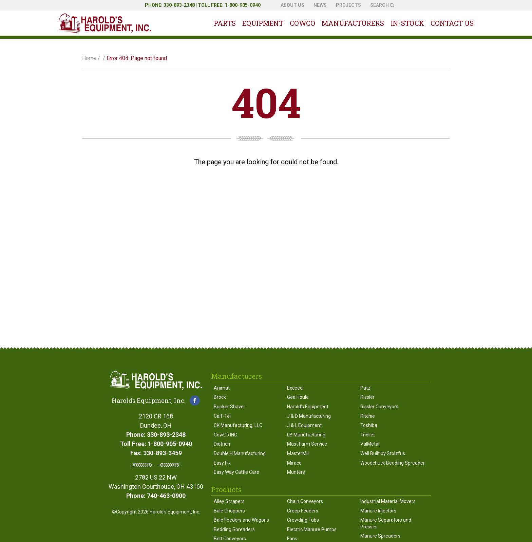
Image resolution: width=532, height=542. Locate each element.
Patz (365, 388)
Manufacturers (353, 23)
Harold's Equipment (307, 406)
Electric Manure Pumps (312, 529)
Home (89, 58)
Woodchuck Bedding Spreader (392, 463)
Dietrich (222, 444)
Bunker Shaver (229, 406)
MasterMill (298, 453)
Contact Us (452, 23)
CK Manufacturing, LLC (238, 425)
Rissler (367, 397)
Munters (296, 472)
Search (382, 5)
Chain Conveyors (305, 501)
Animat (222, 388)
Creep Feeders (302, 510)
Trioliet (367, 434)
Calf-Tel (222, 416)
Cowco (302, 23)
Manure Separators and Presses (385, 523)
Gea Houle (298, 397)
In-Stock (407, 23)
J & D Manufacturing (309, 416)
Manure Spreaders (380, 536)
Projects (348, 5)
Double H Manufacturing (240, 453)
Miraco (294, 463)
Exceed (295, 388)
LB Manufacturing (306, 434)
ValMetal (369, 444)
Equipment (262, 23)
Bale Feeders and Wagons (241, 520)
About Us (292, 5)
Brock (220, 397)
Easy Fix (222, 463)
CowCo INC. (226, 434)
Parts (225, 23)
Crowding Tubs (303, 520)
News (320, 5)
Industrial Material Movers (388, 501)
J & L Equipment (304, 425)
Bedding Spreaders (234, 529)
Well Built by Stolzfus (382, 453)
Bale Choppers (229, 510)
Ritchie (367, 416)
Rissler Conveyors (379, 406)
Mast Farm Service (307, 444)
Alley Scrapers (229, 501)
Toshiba (368, 425)
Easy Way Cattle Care (236, 472)
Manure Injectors (378, 510)
